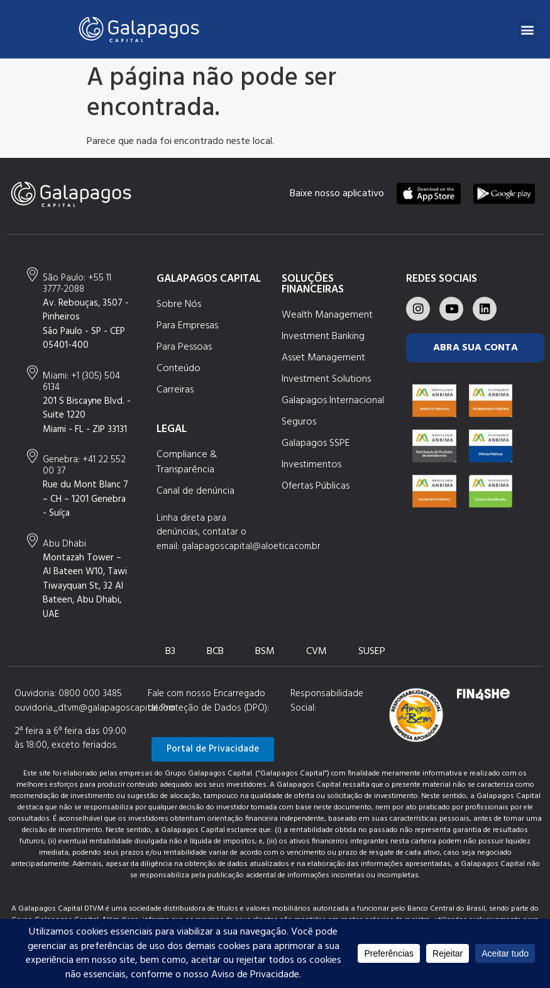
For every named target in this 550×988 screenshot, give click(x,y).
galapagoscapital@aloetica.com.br (251, 546)
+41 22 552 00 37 (84, 465)
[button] (527, 29)
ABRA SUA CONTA (475, 348)
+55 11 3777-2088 (77, 283)
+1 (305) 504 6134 (81, 382)
